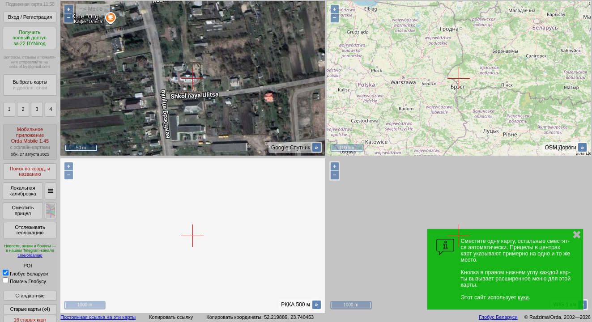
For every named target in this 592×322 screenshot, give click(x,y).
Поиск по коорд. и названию (30, 171)
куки (523, 297)
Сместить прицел (23, 210)
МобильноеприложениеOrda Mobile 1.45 (30, 142)
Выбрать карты (30, 84)
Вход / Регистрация (30, 17)
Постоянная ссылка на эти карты (98, 317)
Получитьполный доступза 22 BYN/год (30, 38)
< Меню (92, 9)
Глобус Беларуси (25, 273)
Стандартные (29, 295)
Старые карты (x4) (30, 309)
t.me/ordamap (30, 255)
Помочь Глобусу (24, 281)
